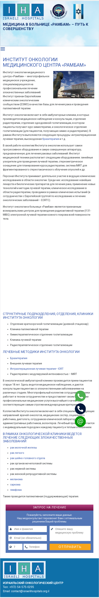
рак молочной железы (23, 447)
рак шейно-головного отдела (27, 458)
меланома (16, 479)
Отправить (70, 547)
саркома (15, 484)
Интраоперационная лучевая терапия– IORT (37, 368)
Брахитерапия (18, 358)
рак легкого (17, 452)
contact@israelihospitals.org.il (30, 591)
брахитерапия (51, 138)
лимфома (16, 489)
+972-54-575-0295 (21, 587)
